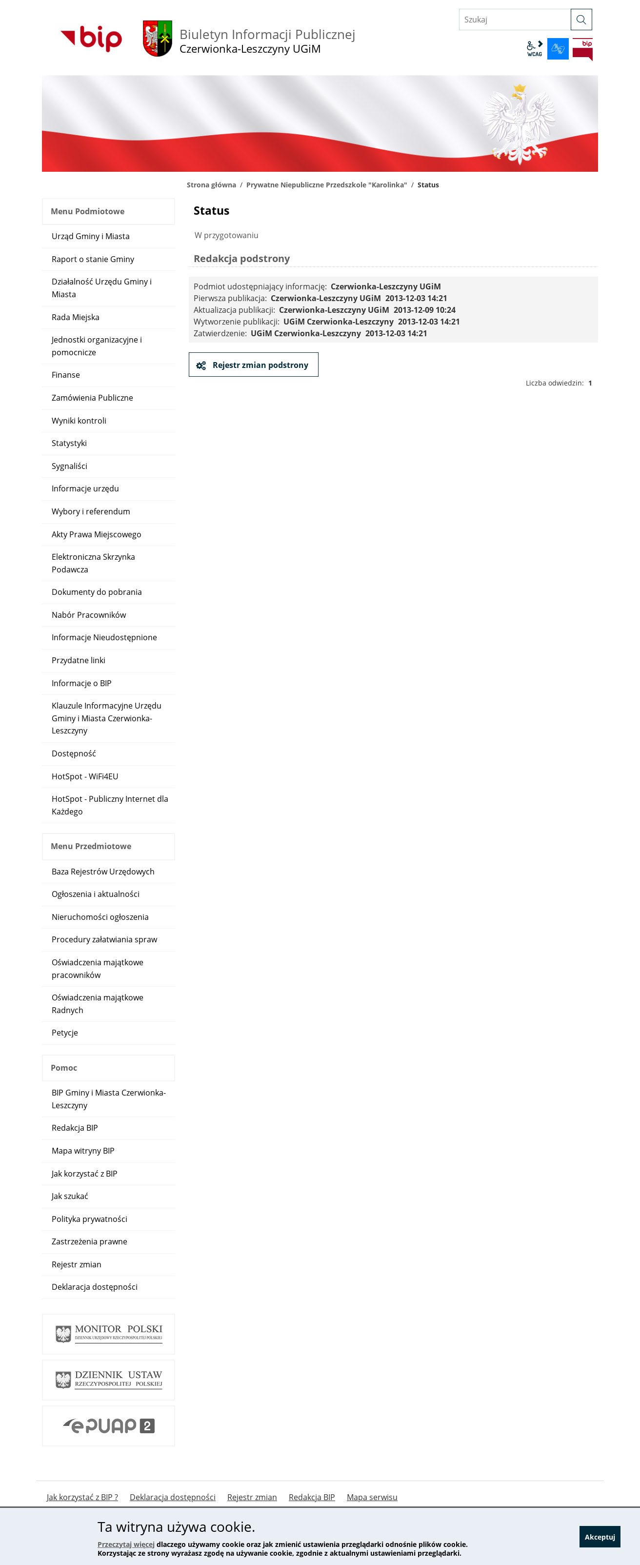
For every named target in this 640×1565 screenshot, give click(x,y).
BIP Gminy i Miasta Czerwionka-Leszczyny (109, 1099)
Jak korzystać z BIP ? (82, 1497)
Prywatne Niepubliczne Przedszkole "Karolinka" (326, 184)
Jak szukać (70, 1196)
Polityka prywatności (89, 1219)
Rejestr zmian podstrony (259, 365)
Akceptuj (600, 1537)
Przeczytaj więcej (126, 1544)
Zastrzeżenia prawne (89, 1241)
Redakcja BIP (75, 1127)
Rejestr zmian (76, 1264)
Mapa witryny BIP (83, 1150)
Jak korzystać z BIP (85, 1173)
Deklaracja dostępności (95, 1286)
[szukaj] (581, 19)
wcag (534, 49)
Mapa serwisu (372, 1497)
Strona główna (211, 184)
